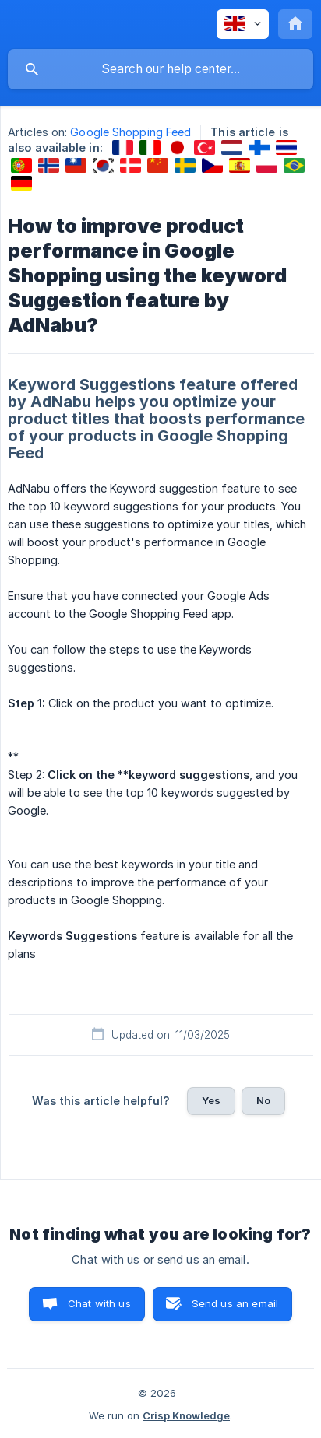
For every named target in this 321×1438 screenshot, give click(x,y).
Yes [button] (211, 1100)
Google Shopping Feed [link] (130, 132)
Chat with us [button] (99, 1303)
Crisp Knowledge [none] (186, 1415)
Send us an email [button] (235, 1303)
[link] (122, 147)
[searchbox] (160, 69)
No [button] (263, 1100)
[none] (243, 24)
